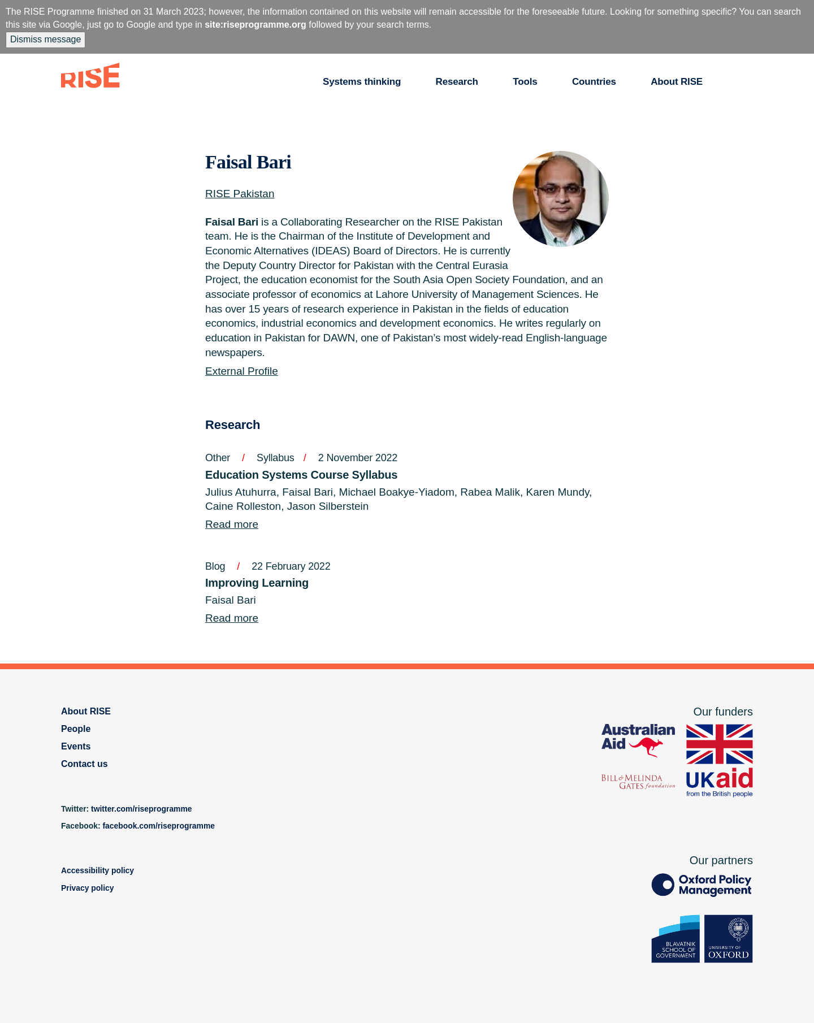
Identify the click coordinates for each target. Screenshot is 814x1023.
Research (457, 81)
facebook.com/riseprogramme (158, 825)
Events (75, 746)
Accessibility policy (97, 870)
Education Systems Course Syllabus (301, 475)
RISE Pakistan (240, 194)
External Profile (241, 371)
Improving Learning (257, 582)
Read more (231, 524)
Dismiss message (45, 39)
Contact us (84, 764)
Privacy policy (87, 887)
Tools (525, 81)
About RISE (677, 81)
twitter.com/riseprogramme (141, 808)
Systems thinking (362, 81)
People (75, 729)
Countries (594, 81)
